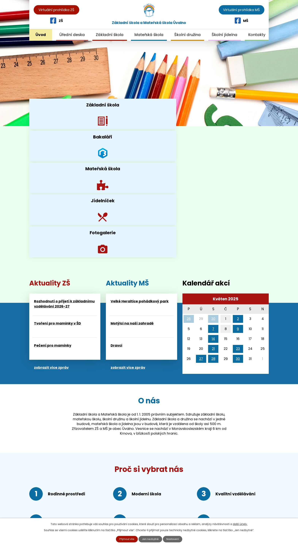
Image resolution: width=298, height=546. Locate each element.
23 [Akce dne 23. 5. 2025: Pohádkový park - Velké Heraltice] (238, 231)
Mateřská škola (148, 34)
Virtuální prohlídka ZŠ (56, 9)
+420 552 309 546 (57, 506)
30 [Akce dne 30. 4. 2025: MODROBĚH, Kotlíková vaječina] (213, 202)
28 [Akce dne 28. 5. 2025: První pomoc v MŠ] (213, 242)
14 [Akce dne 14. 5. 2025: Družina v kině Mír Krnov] (213, 222)
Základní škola (110, 34)
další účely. (240, 524)
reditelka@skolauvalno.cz (57, 513)
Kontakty (256, 34)
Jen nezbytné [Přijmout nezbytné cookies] (151, 539)
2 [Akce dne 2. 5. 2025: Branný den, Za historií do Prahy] (238, 202)
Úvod (41, 34)
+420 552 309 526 (57, 491)
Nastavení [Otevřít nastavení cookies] (174, 539)
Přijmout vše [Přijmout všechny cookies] (126, 539)
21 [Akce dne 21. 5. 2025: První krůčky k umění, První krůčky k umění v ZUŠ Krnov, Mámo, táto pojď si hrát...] (213, 231)
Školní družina (187, 34)
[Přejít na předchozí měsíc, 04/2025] (188, 183)
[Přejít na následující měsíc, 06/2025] (263, 183)
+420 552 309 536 (58, 498)
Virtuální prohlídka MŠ (241, 9)
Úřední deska (72, 34)
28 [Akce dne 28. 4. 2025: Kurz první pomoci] (189, 202)
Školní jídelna (224, 34)
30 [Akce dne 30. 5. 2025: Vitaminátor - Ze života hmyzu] (238, 242)
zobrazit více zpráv (51, 250)
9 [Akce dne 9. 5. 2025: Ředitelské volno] (238, 211)
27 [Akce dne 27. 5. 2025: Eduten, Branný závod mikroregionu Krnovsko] (201, 242)
